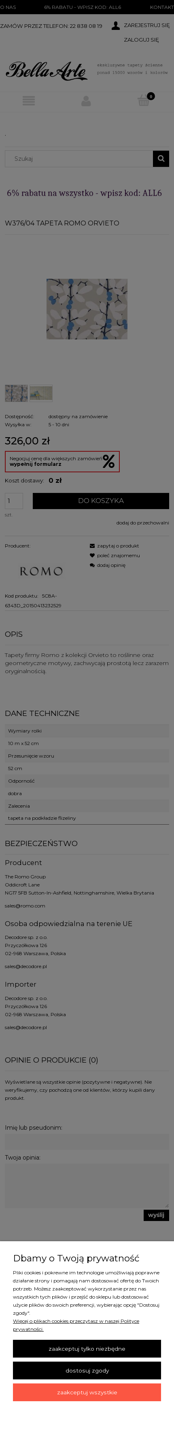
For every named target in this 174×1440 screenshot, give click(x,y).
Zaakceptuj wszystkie (87, 1392)
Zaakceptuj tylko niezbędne (87, 1348)
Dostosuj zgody (87, 1370)
